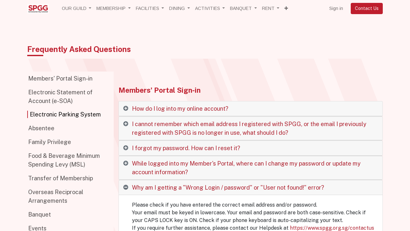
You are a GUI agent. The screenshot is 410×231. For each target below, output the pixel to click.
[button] (286, 8)
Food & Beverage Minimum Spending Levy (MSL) (64, 160)
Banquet (39, 214)
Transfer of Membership (60, 178)
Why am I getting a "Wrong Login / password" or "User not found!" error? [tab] (228, 187)
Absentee (41, 128)
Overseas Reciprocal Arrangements (55, 196)
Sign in (336, 8)
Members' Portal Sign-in (60, 78)
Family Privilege (49, 142)
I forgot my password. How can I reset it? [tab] (186, 148)
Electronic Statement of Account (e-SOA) (60, 96)
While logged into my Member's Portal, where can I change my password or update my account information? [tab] (246, 167)
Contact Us (367, 8)
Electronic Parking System (65, 114)
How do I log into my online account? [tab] (180, 108)
